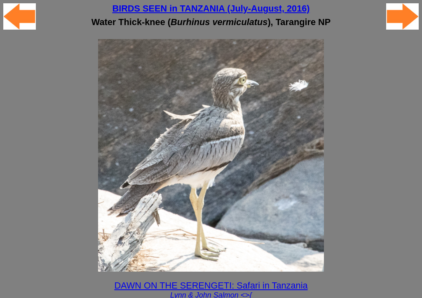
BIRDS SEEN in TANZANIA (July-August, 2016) (210, 8)
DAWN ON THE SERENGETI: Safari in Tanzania (210, 285)
